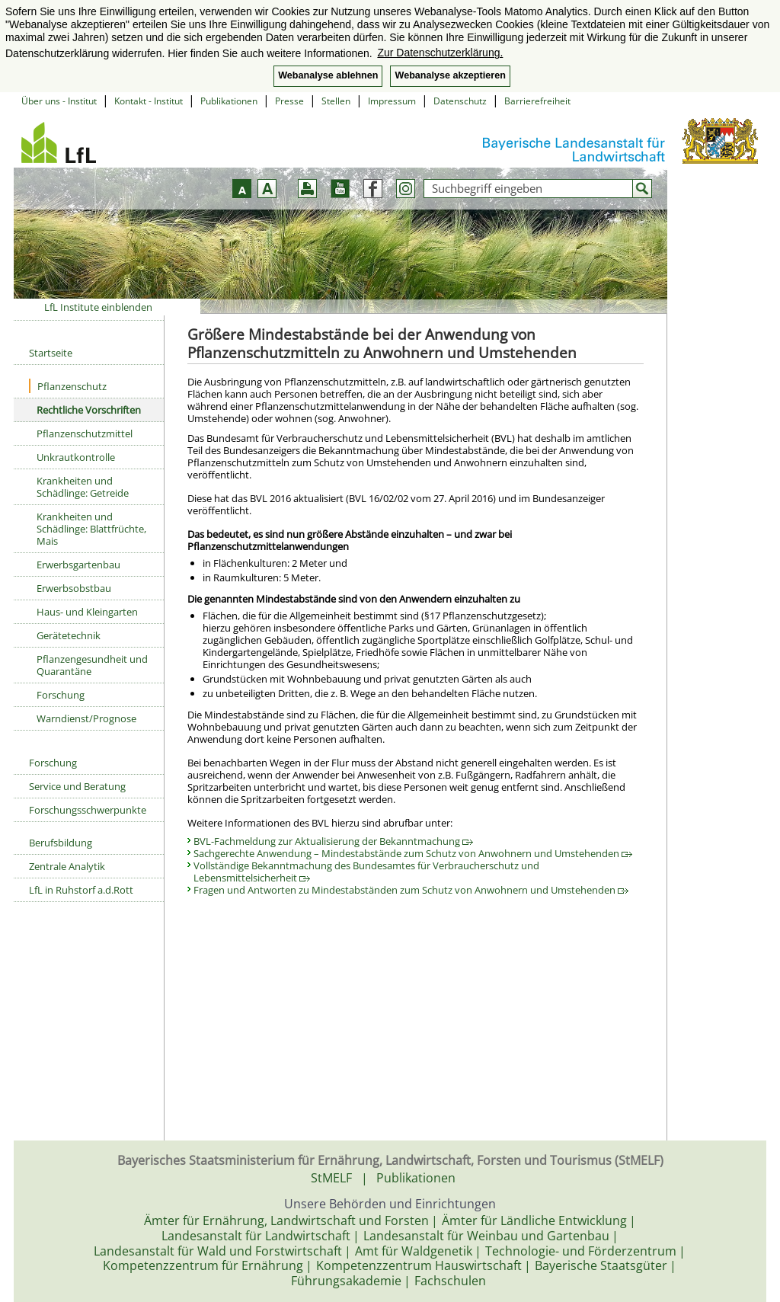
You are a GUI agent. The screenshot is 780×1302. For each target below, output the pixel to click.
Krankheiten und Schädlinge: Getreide (83, 487)
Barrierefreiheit (537, 100)
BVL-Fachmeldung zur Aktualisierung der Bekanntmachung (333, 841)
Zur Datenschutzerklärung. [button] (440, 52)
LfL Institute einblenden (98, 307)
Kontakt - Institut (148, 100)
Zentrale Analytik (67, 866)
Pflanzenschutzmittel (85, 433)
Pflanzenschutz (68, 386)
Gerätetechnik (69, 635)
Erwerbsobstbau (74, 588)
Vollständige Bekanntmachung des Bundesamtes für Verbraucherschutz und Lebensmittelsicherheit (366, 872)
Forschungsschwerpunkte (87, 810)
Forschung (61, 695)
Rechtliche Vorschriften (89, 410)
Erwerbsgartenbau (78, 564)
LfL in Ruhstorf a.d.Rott (81, 890)
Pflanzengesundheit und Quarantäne (92, 665)
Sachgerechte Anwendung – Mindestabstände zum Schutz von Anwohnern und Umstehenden (412, 853)
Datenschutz (460, 100)
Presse (289, 100)
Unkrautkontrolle (76, 457)
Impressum (392, 100)
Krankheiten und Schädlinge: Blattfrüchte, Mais (91, 529)
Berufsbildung (60, 842)
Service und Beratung (77, 786)
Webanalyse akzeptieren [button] (450, 75)
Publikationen (228, 100)
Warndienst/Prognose (86, 718)
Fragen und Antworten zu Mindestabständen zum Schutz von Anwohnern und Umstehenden (410, 890)
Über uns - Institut (59, 100)
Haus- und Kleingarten (87, 612)
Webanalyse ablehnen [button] (328, 75)
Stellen (335, 100)
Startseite (50, 353)
